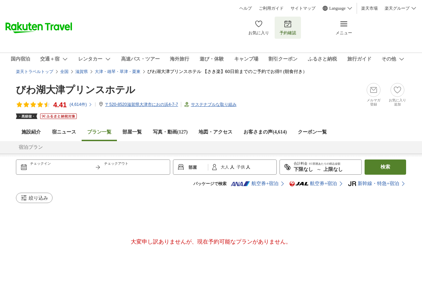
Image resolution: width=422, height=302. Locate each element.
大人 (225, 167)
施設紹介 (31, 132)
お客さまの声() (265, 132)
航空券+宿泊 (254, 183)
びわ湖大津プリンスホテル (75, 89)
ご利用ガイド (271, 8)
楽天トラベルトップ (34, 71)
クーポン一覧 (312, 132)
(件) (81, 104)
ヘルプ (245, 8)
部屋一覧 (132, 132)
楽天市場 (369, 8)
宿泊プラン (31, 147)
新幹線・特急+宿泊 (373, 183)
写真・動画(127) (170, 132)
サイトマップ (303, 8)
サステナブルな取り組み (214, 104)
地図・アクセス (215, 132)
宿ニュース (64, 132)
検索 (385, 167)
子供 (241, 167)
